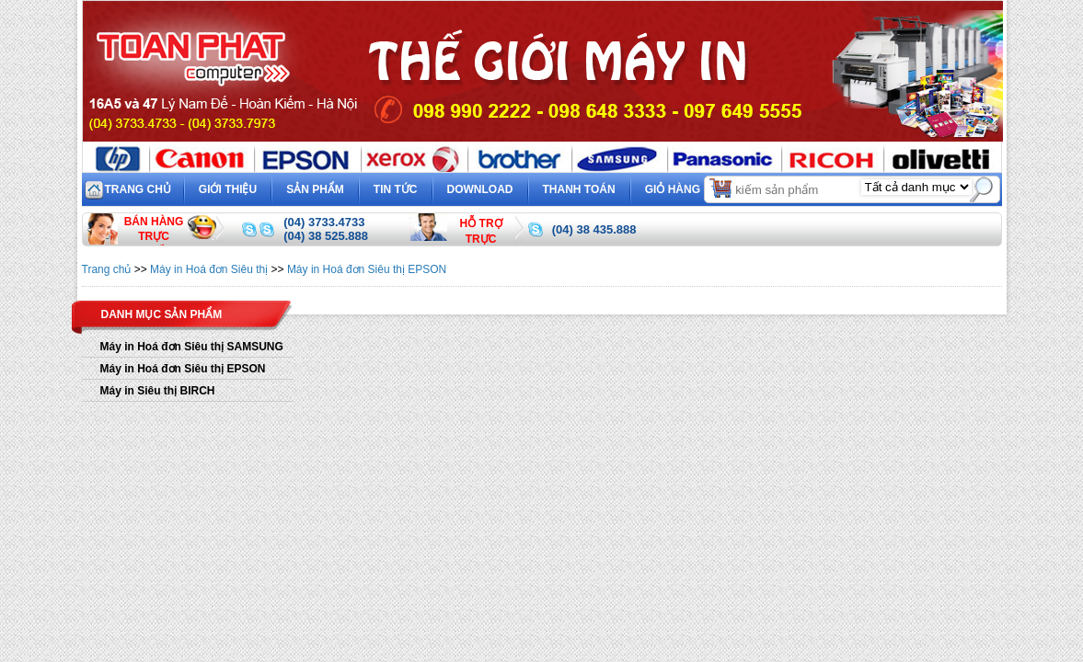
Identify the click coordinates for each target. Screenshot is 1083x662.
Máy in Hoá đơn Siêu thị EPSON (366, 269)
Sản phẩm (315, 189)
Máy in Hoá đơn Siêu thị (209, 269)
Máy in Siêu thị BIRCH (157, 390)
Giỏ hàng (689, 187)
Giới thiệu (228, 189)
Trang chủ (138, 189)
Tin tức (396, 189)
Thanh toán (579, 189)
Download (480, 189)
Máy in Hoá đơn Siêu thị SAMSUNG (191, 346)
